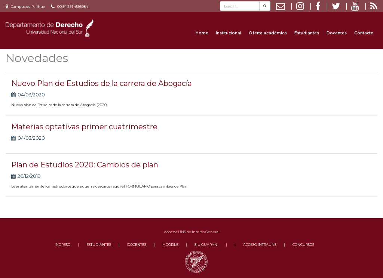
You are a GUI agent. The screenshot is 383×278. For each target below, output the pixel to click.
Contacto (364, 33)
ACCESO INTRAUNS (259, 245)
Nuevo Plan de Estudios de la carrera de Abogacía (101, 83)
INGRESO (62, 245)
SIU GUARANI (206, 245)
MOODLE (170, 245)
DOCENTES (136, 245)
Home (202, 33)
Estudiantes (306, 33)
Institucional (228, 33)
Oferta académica (268, 33)
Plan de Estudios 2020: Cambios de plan (84, 164)
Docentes (337, 33)
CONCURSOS (303, 245)
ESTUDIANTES (98, 245)
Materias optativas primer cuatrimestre (84, 126)
